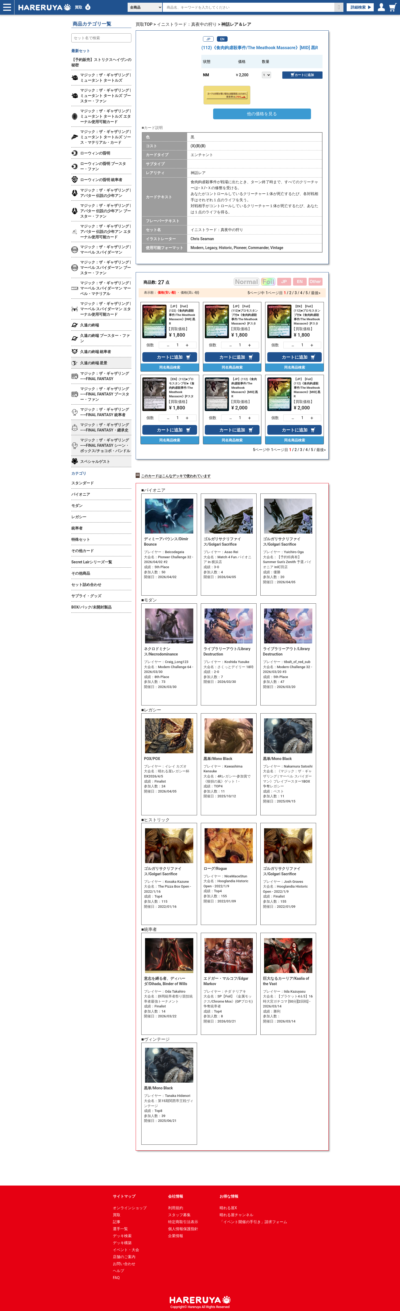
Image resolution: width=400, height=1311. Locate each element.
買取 (78, 7)
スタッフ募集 (179, 1213)
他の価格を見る (262, 113)
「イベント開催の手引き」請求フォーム (253, 1220)
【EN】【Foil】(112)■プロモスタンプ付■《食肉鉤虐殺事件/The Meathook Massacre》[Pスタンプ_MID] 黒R (307, 315)
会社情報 (175, 1195)
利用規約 (175, 1206)
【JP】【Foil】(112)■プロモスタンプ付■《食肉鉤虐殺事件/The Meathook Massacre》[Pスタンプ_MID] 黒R (244, 315)
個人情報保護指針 (183, 1227)
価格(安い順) (167, 292)
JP (208, 39)
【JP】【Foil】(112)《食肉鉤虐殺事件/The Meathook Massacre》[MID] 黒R (307, 387)
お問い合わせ (124, 1262)
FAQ (116, 1276)
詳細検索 (358, 7)
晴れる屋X (228, 1206)
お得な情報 (229, 1195)
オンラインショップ (130, 1206)
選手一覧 (120, 1227)
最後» (315, 293)
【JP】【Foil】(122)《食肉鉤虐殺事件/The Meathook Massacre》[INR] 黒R (182, 315)
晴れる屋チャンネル (236, 1213)
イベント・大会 (126, 1248)
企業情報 (175, 1234)
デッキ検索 (122, 1234)
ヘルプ (118, 1269)
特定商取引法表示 (183, 1220)
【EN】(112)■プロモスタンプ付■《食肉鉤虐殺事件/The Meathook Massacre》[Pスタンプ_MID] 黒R (181, 387)
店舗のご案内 (124, 1255)
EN (222, 39)
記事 (116, 1220)
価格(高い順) (190, 292)
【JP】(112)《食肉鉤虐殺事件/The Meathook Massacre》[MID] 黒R (244, 387)
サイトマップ (124, 1195)
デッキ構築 (122, 1241)
